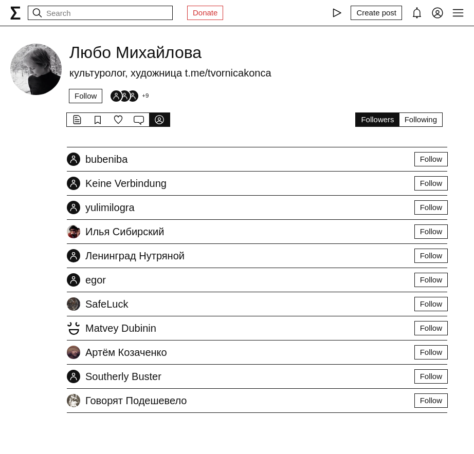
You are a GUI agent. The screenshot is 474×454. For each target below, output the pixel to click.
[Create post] (376, 13)
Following (421, 119)
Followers (377, 119)
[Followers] (129, 96)
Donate (205, 12)
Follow (86, 95)
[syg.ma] (15, 13)
